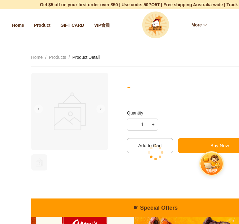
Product (42, 25)
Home (18, 25)
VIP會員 (102, 25)
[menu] (62, 25)
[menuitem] (18, 25)
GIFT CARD (72, 25)
